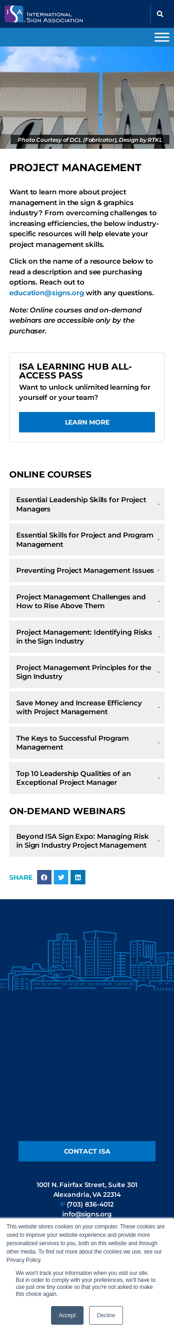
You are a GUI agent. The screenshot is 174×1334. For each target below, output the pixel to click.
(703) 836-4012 (90, 1204)
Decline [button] (106, 1315)
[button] (160, 14)
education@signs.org (47, 292)
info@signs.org (87, 1214)
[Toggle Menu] (162, 37)
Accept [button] (67, 1315)
